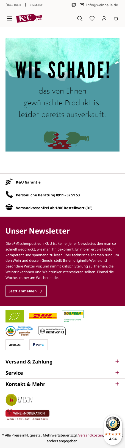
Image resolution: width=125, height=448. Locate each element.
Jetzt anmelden (26, 291)
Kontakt (36, 5)
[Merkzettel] (92, 18)
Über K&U (13, 5)
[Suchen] (80, 18)
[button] (62, 361)
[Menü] (9, 18)
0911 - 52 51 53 (68, 195)
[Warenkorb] (116, 18)
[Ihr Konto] (104, 18)
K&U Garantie (28, 182)
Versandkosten (90, 435)
